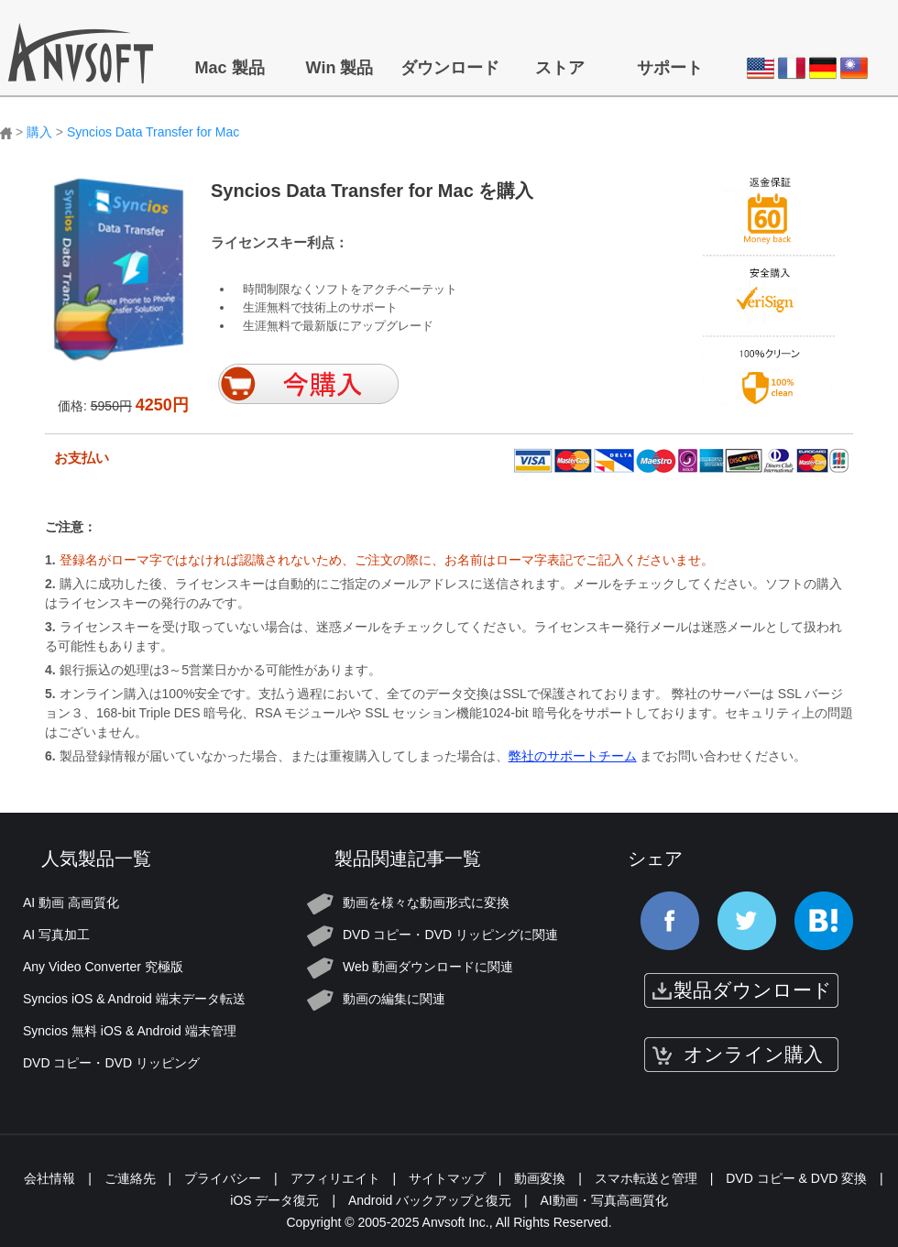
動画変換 (539, 1178)
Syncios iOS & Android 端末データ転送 (134, 998)
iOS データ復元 (274, 1200)
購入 (39, 132)
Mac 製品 (229, 68)
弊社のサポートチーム (573, 756)
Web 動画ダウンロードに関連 (428, 966)
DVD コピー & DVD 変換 (796, 1178)
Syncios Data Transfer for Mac (153, 132)
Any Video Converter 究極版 (103, 966)
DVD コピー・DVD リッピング (111, 1063)
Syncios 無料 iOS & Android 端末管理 (129, 1030)
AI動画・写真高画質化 (604, 1200)
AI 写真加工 (56, 934)
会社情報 (49, 1178)
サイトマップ (447, 1178)
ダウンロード (449, 68)
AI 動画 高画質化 (71, 902)
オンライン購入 (753, 1054)
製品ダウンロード (753, 990)
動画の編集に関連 (394, 998)
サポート (670, 68)
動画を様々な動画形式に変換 (426, 902)
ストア (560, 68)
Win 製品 (340, 68)
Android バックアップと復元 (429, 1200)
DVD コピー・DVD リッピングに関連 (450, 934)
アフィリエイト (335, 1178)
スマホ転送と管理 (646, 1178)
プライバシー (222, 1178)
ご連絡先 (130, 1178)
